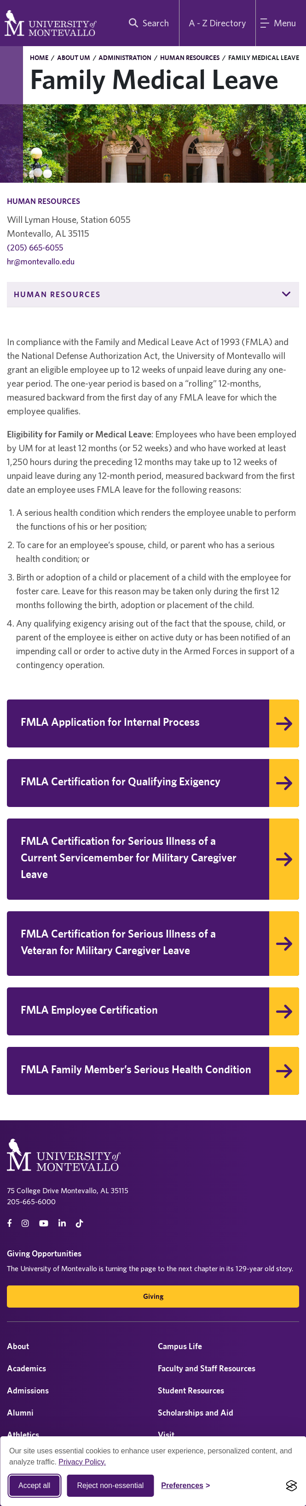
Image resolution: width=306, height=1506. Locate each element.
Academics (26, 1368)
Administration (124, 57)
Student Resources (191, 1390)
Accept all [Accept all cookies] (34, 1485)
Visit (166, 1435)
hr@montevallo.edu (41, 261)
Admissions (28, 1390)
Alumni (20, 1412)
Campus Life (180, 1346)
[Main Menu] (281, 23)
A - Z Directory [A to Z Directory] (217, 23)
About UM (73, 57)
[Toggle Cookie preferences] (185, 1485)
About (18, 1346)
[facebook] (9, 1223)
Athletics (23, 1435)
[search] (146, 23)
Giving (153, 1296)
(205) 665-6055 (35, 247)
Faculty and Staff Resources (206, 1368)
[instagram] (25, 1223)
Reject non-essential (110, 1485)
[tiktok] (79, 1223)
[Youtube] (43, 1223)
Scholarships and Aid (195, 1412)
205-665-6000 (31, 1201)
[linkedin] (62, 1223)
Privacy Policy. (82, 1462)
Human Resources (189, 57)
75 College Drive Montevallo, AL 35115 (67, 1190)
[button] (287, 294)
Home (39, 57)
